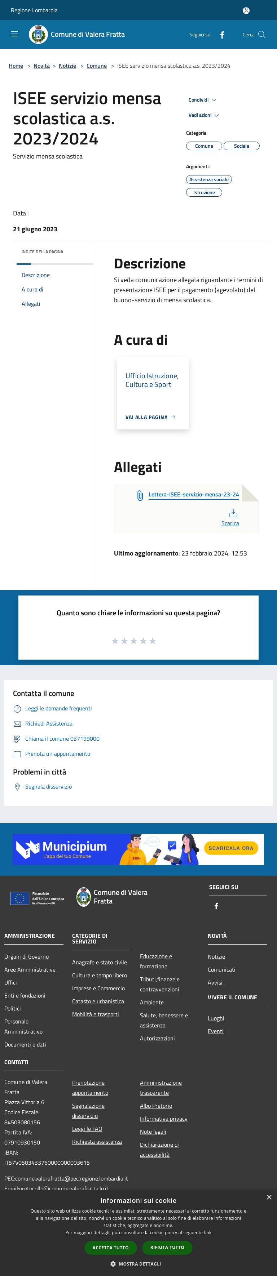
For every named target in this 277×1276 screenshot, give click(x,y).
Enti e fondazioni (24, 995)
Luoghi (216, 1018)
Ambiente (152, 1002)
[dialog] (138, 1233)
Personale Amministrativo (23, 1026)
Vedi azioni (205, 115)
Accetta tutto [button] (111, 1248)
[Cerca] (262, 34)
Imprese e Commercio (98, 988)
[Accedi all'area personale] (246, 11)
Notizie (67, 65)
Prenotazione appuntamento (90, 1087)
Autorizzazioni (157, 1038)
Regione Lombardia (34, 10)
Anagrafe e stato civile (99, 962)
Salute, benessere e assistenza (164, 1020)
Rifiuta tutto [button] (167, 1247)
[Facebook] (219, 34)
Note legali (153, 1131)
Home (16, 65)
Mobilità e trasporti (95, 1014)
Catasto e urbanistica (98, 1001)
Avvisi (215, 982)
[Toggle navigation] (14, 34)
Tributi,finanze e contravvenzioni (160, 984)
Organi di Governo (26, 956)
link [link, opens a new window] (208, 1233)
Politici (12, 1008)
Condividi (203, 100)
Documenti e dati (25, 1044)
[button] (138, 1263)
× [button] (269, 1197)
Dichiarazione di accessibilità (159, 1149)
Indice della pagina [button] (42, 251)
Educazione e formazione (156, 961)
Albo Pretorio (156, 1105)
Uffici (10, 982)
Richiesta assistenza (97, 1141)
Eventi (216, 1031)
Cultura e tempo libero (99, 975)
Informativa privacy (164, 1118)
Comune (97, 65)
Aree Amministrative (30, 969)
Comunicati (222, 969)
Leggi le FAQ (87, 1128)
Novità (42, 65)
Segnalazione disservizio (88, 1110)
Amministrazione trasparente (161, 1087)
